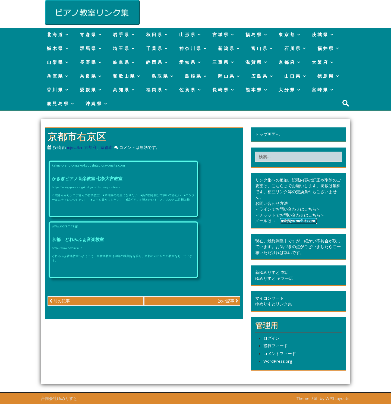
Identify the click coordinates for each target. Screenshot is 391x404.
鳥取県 (160, 76)
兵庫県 (55, 76)
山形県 (187, 34)
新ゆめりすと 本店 (272, 272)
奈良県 (88, 76)
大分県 (287, 89)
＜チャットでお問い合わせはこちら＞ (289, 215)
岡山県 (226, 76)
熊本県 (254, 89)
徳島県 (326, 76)
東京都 (287, 34)
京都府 (287, 62)
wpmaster (75, 147)
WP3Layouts (337, 398)
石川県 (292, 48)
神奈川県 (190, 48)
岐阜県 (121, 62)
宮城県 (220, 34)
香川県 (55, 89)
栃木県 (55, 48)
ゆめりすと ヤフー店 (274, 278)
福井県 (326, 48)
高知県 (121, 89)
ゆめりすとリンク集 (273, 303)
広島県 (259, 76)
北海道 (55, 34)
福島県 (254, 34)
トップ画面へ (267, 134)
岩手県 (121, 34)
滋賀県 (254, 62)
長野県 (88, 62)
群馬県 (88, 48)
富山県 (259, 48)
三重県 (220, 62)
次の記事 (228, 300)
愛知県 (187, 62)
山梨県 (55, 62)
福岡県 (154, 89)
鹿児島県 (58, 103)
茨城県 (320, 34)
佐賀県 (187, 89)
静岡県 (154, 62)
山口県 (292, 76)
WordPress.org (277, 361)
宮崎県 (320, 89)
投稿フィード (275, 345)
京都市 (106, 147)
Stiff (315, 398)
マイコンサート (269, 298)
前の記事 (59, 300)
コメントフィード (279, 353)
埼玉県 (121, 48)
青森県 (88, 34)
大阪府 (320, 62)
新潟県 (226, 48)
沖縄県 (94, 103)
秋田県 (154, 34)
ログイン (271, 338)
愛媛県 (88, 89)
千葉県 (154, 48)
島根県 (193, 76)
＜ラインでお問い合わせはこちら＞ (287, 209)
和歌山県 (124, 76)
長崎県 (220, 89)
